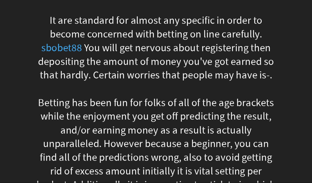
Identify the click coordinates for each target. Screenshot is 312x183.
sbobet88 (61, 48)
